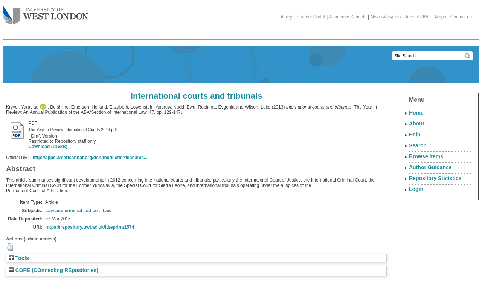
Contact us (461, 17)
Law (107, 210)
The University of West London (45, 12)
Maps (440, 17)
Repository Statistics (435, 178)
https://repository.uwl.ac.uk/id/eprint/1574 (89, 227)
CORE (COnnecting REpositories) (53, 270)
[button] (10, 247)
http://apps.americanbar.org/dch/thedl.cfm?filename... (89, 157)
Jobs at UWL (418, 17)
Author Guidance (430, 167)
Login (416, 189)
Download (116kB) (47, 146)
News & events (386, 17)
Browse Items (426, 156)
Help (414, 135)
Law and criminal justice (71, 210)
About (416, 124)
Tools (19, 258)
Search (418, 145)
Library (285, 17)
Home (416, 113)
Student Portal (310, 17)
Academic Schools (347, 17)
